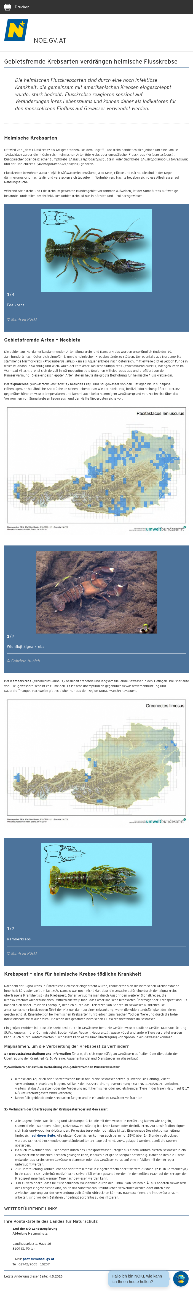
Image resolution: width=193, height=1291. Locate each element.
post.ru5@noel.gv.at (38, 1259)
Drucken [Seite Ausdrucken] (17, 7)
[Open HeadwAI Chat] (181, 1279)
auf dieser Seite (43, 1135)
